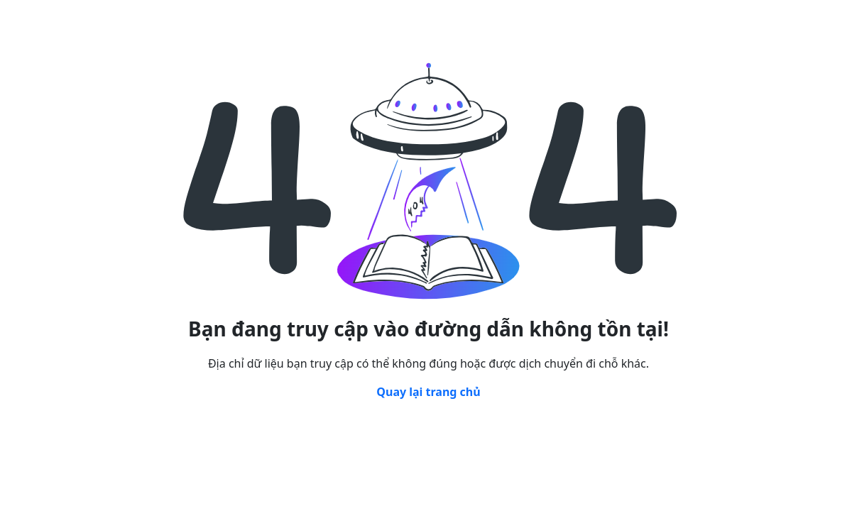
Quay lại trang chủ (428, 392)
